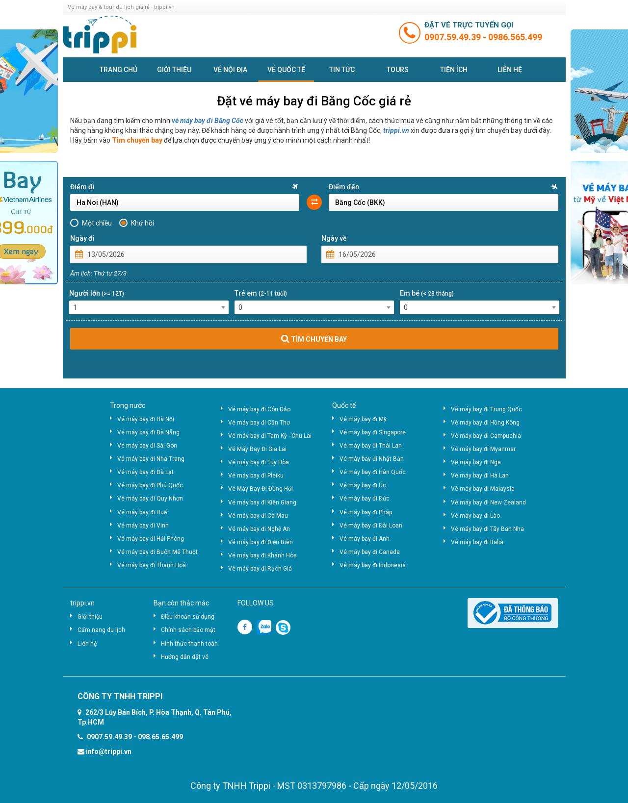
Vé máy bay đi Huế (142, 512)
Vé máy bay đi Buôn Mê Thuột (157, 552)
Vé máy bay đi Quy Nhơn (150, 498)
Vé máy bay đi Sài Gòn (147, 445)
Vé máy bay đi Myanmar (483, 449)
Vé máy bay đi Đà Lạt (145, 472)
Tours (398, 70)
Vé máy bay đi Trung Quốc (486, 409)
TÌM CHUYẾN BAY (314, 338)
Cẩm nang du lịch (101, 630)
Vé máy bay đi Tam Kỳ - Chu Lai (270, 435)
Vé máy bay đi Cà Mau (258, 515)
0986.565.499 (515, 37)
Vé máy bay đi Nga (476, 462)
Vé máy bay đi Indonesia (373, 565)
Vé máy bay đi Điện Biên (260, 542)
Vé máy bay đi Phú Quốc (150, 485)
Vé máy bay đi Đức (365, 498)
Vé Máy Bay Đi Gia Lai (257, 449)
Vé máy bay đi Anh (365, 538)
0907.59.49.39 (453, 37)
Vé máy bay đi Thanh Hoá (151, 565)
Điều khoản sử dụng (187, 616)
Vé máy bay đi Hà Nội (145, 419)
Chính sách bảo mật (188, 630)
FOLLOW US (255, 603)
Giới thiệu (174, 70)
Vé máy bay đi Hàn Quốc (373, 472)
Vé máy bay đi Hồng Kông (485, 422)
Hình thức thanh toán (189, 643)
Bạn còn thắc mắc (181, 603)
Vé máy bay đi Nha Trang (150, 458)
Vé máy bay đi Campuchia (486, 435)
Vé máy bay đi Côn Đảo (259, 409)
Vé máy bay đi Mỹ (363, 419)
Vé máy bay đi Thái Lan (371, 445)
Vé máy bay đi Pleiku (256, 475)
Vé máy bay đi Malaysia (483, 488)
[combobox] (149, 307)
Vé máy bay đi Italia (477, 542)
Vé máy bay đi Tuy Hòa (258, 462)
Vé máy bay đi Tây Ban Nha (487, 529)
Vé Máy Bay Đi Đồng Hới (260, 488)
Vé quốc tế (286, 70)
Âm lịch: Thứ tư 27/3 (98, 273)
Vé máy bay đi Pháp (366, 512)
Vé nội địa (230, 70)
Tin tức (342, 70)
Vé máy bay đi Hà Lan (480, 475)
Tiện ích (454, 70)
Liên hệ (509, 70)
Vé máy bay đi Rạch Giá (260, 568)
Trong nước (127, 405)
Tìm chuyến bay (137, 140)
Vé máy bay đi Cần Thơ (259, 422)
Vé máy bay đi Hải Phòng (150, 538)
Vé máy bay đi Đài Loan (371, 525)
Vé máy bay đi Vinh (143, 525)
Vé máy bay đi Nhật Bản (372, 458)
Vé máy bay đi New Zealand (488, 502)
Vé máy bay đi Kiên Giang (262, 502)
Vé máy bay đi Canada (370, 552)
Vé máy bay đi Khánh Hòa (262, 555)
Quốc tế (344, 405)
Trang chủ (118, 70)
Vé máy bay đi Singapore (373, 432)
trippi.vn (396, 130)
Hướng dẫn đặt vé (185, 656)
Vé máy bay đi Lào (475, 515)
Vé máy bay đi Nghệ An (259, 529)
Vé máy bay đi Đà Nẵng (148, 432)
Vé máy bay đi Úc (363, 485)
